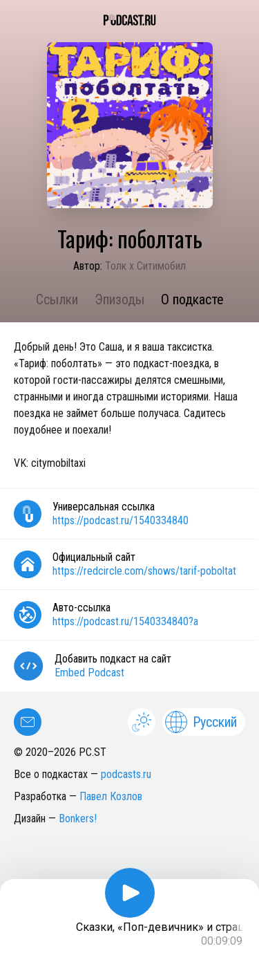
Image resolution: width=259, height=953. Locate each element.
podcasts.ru (126, 774)
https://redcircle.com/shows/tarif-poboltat (144, 570)
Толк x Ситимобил (145, 265)
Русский (201, 722)
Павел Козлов (110, 796)
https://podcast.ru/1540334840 (120, 520)
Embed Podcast (89, 672)
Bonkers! (78, 818)
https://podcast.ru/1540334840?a (125, 621)
